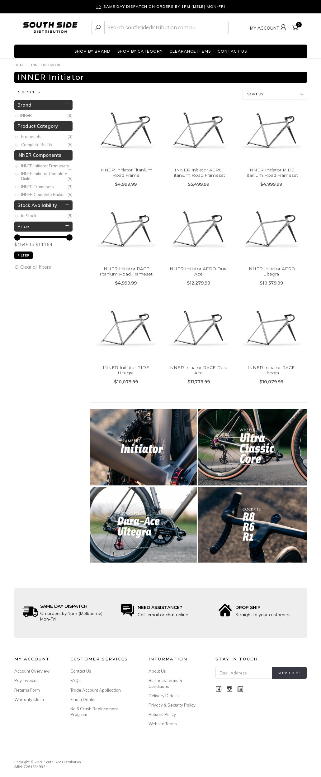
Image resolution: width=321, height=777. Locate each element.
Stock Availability (37, 203)
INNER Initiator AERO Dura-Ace (198, 269)
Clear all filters (32, 265)
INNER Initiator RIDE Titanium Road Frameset (271, 170)
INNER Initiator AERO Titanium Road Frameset (198, 170)
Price (23, 225)
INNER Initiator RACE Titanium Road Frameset (126, 269)
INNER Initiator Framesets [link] (47, 164)
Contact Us (80, 669)
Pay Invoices (26, 678)
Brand (24, 103)
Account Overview (32, 669)
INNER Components (39, 153)
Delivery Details (164, 693)
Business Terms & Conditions (165, 681)
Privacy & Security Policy (172, 703)
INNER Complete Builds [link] (47, 192)
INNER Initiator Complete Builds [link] (47, 174)
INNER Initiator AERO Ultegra (271, 269)
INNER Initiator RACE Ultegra (271, 368)
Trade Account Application (95, 687)
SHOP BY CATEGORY (140, 51)
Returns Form (27, 687)
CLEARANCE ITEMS (190, 51)
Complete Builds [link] (47, 143)
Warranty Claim (29, 697)
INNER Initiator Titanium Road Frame (125, 170)
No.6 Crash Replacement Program (94, 709)
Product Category (37, 124)
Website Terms (163, 721)
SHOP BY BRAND (92, 51)
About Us (157, 669)
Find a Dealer (83, 697)
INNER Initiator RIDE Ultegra (126, 368)
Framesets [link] (47, 134)
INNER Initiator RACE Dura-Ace (198, 368)
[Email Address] (243, 671)
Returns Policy (162, 712)
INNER (47, 113)
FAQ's (76, 678)
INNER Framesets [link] (47, 184)
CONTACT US (232, 51)
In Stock (47, 214)
